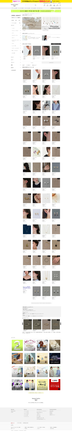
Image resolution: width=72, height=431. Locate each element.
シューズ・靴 (16, 45)
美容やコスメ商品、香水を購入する (29, 425)
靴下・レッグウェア (16, 50)
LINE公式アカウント (52, 412)
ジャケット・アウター (16, 30)
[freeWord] (16, 23)
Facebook (51, 410)
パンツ (16, 33)
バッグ (16, 43)
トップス (16, 28)
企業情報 (12, 428)
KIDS (19, 20)
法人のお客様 (38, 414)
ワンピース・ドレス (16, 35)
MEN (16, 20)
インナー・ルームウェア (16, 48)
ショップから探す (26, 410)
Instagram (51, 411)
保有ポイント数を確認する (53, 425)
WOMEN (12, 20)
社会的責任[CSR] (21, 428)
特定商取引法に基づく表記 (40, 415)
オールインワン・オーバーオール (16, 40)
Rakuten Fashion (27, 13)
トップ (23, 13)
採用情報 (25, 428)
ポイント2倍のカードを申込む (41, 425)
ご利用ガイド (38, 411)
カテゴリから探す (26, 411)
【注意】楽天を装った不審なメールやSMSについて (36, 390)
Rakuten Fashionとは (39, 410)
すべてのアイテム (26, 414)
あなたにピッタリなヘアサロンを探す (15, 425)
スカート (16, 37)
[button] (27, 53)
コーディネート (51, 62)
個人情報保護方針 (16, 428)
